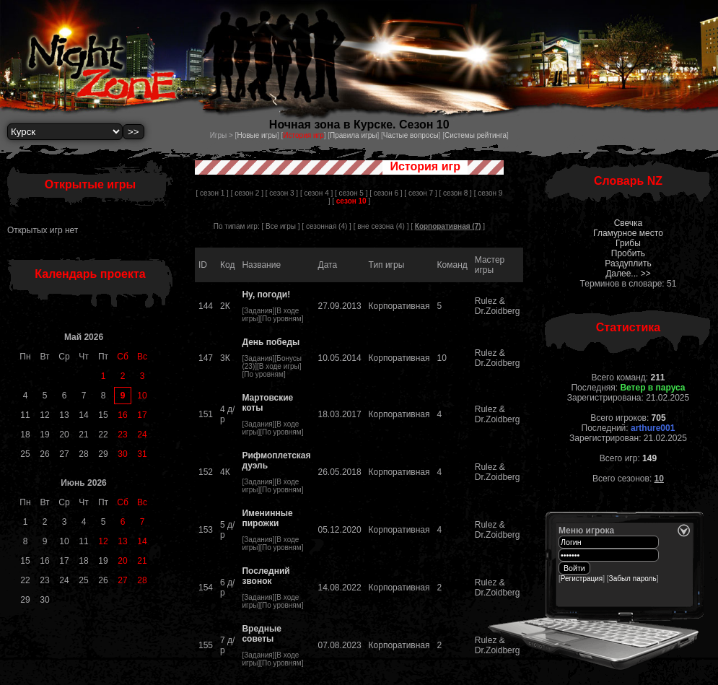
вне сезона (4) (381, 226)
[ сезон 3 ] (282, 193)
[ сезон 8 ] (455, 193)
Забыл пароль (633, 579)
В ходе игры (279, 366)
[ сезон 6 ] (385, 193)
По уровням (282, 319)
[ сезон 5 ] (351, 193)
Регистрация (582, 579)
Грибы (628, 243)
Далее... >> (628, 274)
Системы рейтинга (476, 135)
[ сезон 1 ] (212, 193)
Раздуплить (628, 263)
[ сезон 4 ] (316, 193)
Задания (258, 311)
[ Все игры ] (280, 226)
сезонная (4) (326, 226)
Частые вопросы (411, 135)
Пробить (628, 253)
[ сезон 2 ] (247, 193)
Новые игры (257, 135)
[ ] (351, 201)
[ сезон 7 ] (420, 193)
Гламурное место (628, 233)
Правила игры (353, 135)
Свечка (628, 223)
